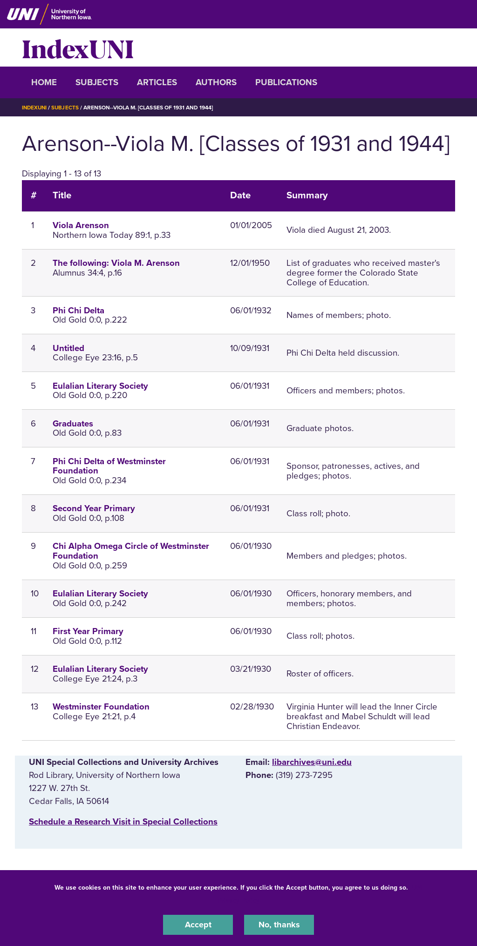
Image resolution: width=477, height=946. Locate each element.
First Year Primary (88, 631)
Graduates (73, 424)
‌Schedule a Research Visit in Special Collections (123, 822)
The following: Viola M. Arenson (116, 263)
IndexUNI (78, 47)
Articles (157, 82)
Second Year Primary (94, 508)
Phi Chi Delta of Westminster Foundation (109, 466)
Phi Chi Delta (78, 310)
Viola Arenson (81, 225)
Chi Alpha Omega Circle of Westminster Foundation (131, 551)
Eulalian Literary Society (100, 386)
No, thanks (279, 924)
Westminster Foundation (101, 707)
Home (44, 82)
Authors (216, 82)
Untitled (68, 348)
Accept (197, 924)
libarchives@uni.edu (312, 762)
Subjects (96, 82)
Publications (286, 82)
